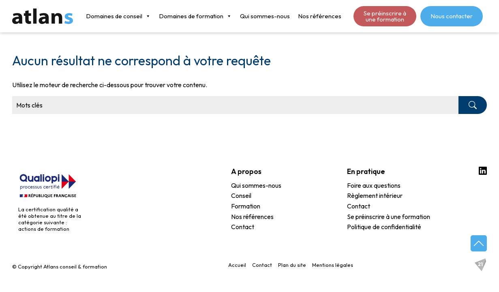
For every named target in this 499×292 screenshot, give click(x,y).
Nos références (319, 16)
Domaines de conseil (118, 16)
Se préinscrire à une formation (385, 16)
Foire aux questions (373, 185)
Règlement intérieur (375, 196)
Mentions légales (332, 265)
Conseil (241, 196)
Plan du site (292, 265)
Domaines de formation (195, 16)
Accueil (237, 265)
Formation (245, 206)
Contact (242, 227)
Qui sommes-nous (265, 16)
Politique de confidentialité (384, 227)
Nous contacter (451, 16)
